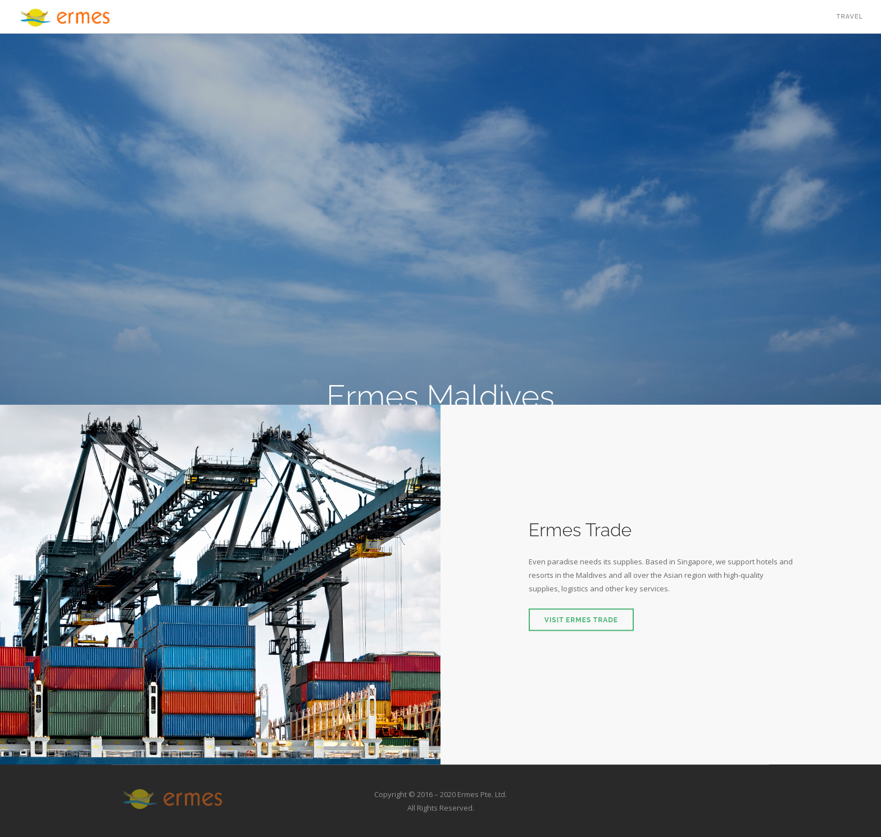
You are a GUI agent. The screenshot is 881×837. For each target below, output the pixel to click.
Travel (850, 16)
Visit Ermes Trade (581, 620)
